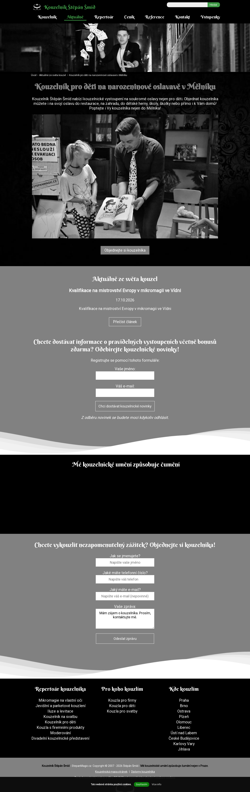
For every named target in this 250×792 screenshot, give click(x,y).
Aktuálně (75, 17)
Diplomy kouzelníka (143, 771)
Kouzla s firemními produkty (60, 727)
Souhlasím (141, 784)
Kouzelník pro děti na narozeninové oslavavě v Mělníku (98, 75)
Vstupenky (210, 17)
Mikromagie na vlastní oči (60, 700)
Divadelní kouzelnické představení (60, 738)
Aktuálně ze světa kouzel (52, 75)
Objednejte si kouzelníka (125, 250)
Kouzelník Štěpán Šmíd (62, 6)
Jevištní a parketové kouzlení (60, 705)
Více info (156, 784)
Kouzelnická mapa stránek (111, 771)
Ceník (129, 17)
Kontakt (182, 17)
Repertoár (104, 17)
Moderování (60, 733)
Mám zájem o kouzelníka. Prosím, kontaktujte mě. (125, 619)
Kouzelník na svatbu (60, 716)
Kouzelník (47, 17)
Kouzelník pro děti (60, 722)
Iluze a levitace (60, 711)
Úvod (33, 75)
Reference (154, 17)
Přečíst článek (125, 321)
